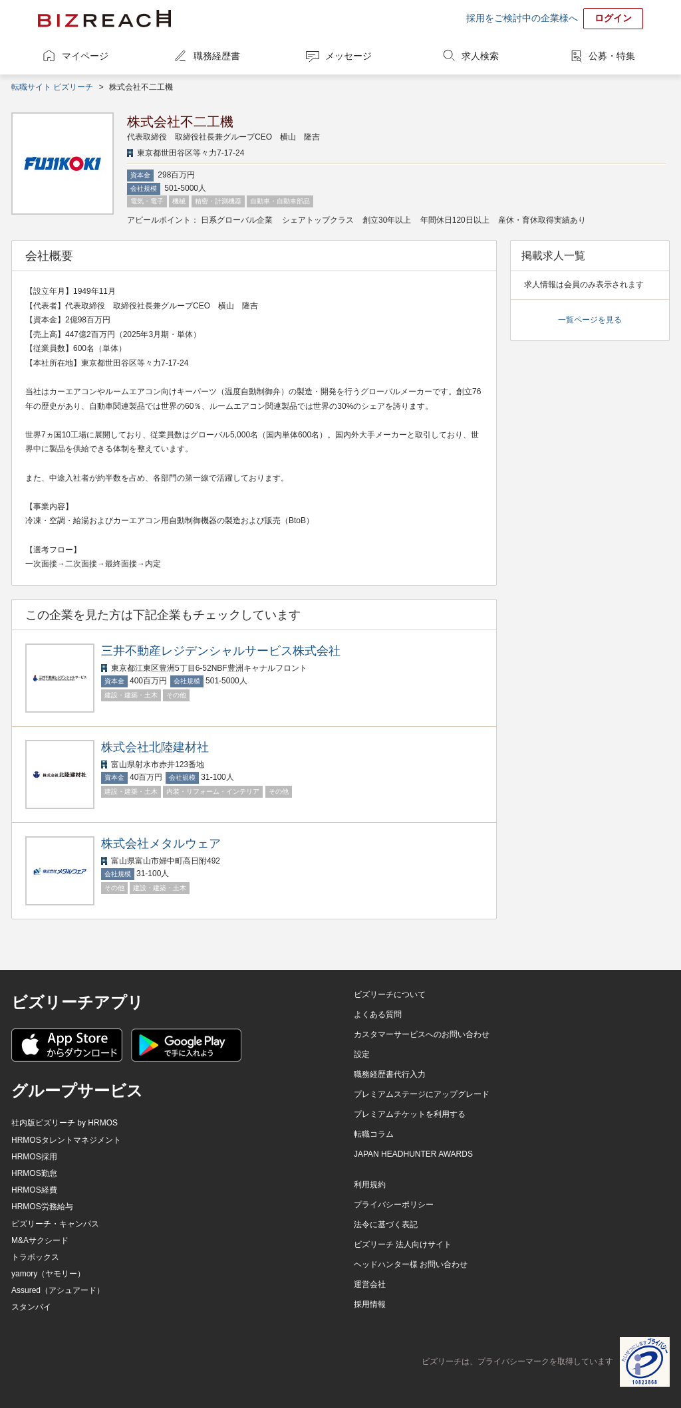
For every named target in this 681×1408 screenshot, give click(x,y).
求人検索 (480, 56)
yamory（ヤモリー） (48, 1273)
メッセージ (348, 56)
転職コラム (374, 1134)
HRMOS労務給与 (42, 1206)
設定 (362, 1054)
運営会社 (370, 1284)
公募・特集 (612, 56)
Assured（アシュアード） (57, 1290)
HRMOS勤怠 (34, 1173)
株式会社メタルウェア (161, 843)
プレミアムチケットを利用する (410, 1114)
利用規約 (370, 1184)
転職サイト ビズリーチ (52, 87)
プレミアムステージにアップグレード (421, 1094)
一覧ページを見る (590, 319)
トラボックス (35, 1257)
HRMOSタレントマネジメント (66, 1140)
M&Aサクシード (39, 1240)
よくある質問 (378, 1014)
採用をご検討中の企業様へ (522, 18)
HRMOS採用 (34, 1156)
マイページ (85, 56)
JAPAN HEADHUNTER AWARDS (413, 1154)
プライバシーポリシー (394, 1204)
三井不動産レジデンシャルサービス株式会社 (220, 650)
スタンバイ (31, 1307)
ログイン (613, 18)
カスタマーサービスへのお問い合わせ (421, 1034)
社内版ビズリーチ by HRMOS (64, 1122)
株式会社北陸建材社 (155, 747)
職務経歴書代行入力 (390, 1074)
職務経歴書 (217, 56)
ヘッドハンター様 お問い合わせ (411, 1264)
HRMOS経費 (34, 1190)
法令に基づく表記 (386, 1224)
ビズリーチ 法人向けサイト (403, 1244)
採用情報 (370, 1304)
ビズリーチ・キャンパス (55, 1224)
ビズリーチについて (390, 994)
